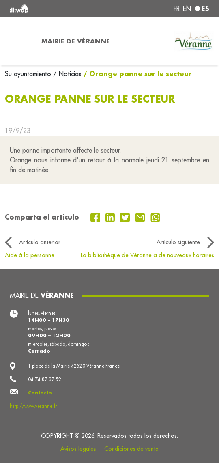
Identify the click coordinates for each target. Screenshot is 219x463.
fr (177, 8)
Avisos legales (78, 448)
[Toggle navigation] (18, 41)
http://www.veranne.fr (33, 406)
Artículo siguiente (178, 242)
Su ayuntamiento (29, 74)
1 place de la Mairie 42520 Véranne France (74, 366)
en (187, 8)
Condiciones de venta (131, 448)
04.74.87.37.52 (44, 379)
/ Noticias (67, 74)
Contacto (40, 393)
